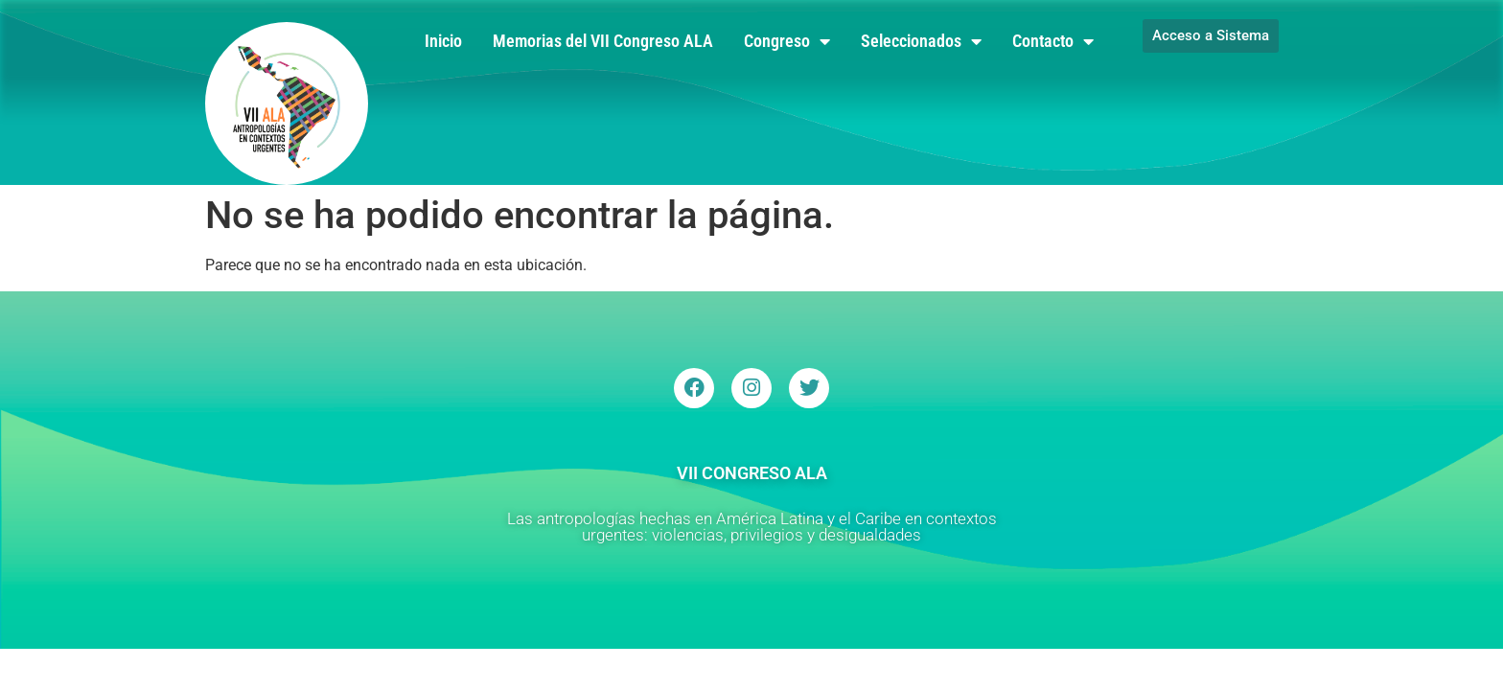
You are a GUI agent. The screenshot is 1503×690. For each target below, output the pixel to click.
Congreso (787, 41)
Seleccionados (921, 41)
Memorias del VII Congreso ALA (603, 41)
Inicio (443, 41)
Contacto (1053, 41)
